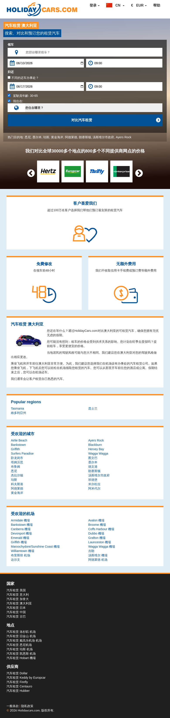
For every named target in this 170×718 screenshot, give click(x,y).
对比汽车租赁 (115, 120)
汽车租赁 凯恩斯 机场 (21, 653)
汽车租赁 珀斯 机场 (20, 649)
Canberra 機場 (21, 529)
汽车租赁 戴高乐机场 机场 (24, 640)
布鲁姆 (15, 466)
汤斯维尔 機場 (97, 555)
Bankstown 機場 (22, 524)
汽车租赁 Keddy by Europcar (26, 677)
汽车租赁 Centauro (19, 686)
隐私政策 (27, 706)
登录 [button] (95, 5)
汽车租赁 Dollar (17, 673)
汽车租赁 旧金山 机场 (21, 636)
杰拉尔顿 (17, 475)
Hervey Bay (96, 449)
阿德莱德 (71, 137)
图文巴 (92, 458)
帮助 (156, 5)
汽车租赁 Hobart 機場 (21, 658)
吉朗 (91, 551)
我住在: (15, 101)
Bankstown (18, 444)
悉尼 (28, 137)
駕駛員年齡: (23, 95)
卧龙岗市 (17, 458)
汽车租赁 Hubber (18, 690)
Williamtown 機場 (22, 551)
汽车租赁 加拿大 (18, 599)
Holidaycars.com (29, 710)
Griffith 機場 (19, 542)
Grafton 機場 (96, 538)
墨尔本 (37, 137)
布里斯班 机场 (20, 555)
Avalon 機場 (96, 520)
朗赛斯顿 (85, 137)
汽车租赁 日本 (16, 607)
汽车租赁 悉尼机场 (19, 645)
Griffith (15, 449)
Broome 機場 (97, 524)
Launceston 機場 (99, 542)
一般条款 (13, 706)
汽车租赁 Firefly (17, 682)
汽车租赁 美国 (16, 590)
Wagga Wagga (98, 453)
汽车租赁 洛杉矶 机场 (21, 631)
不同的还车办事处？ (23, 78)
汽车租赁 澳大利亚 (19, 603)
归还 (11, 72)
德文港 (92, 466)
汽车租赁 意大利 (18, 594)
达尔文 (15, 559)
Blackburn (95, 444)
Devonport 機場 (21, 533)
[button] (115, 5)
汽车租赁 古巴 (16, 616)
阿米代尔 (94, 488)
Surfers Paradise (22, 453)
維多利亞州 (18, 413)
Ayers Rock (123, 137)
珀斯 (46, 137)
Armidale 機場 (20, 520)
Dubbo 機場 (96, 533)
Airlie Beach (19, 440)
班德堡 (92, 479)
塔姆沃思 (17, 462)
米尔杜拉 (94, 484)
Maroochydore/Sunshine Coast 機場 (35, 546)
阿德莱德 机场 (97, 559)
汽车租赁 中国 (16, 612)
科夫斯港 (17, 484)
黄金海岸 (57, 137)
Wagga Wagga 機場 (101, 546)
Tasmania (17, 408)
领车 (11, 44)
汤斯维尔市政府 (103, 137)
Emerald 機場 (20, 538)
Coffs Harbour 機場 (101, 529)
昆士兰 (92, 408)
